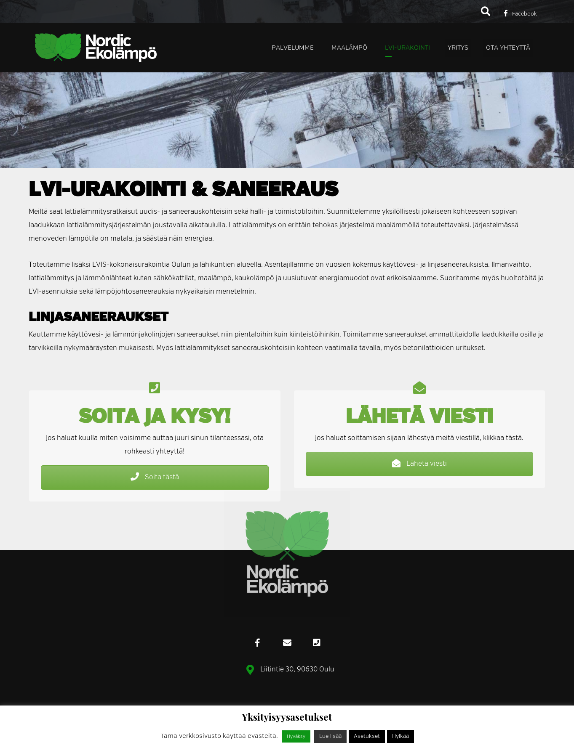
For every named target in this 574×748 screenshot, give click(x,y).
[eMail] (287, 642)
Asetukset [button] (367, 736)
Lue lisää (330, 736)
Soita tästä (155, 477)
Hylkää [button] (400, 736)
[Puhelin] (316, 642)
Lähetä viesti (419, 463)
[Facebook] (520, 13)
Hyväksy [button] (296, 736)
